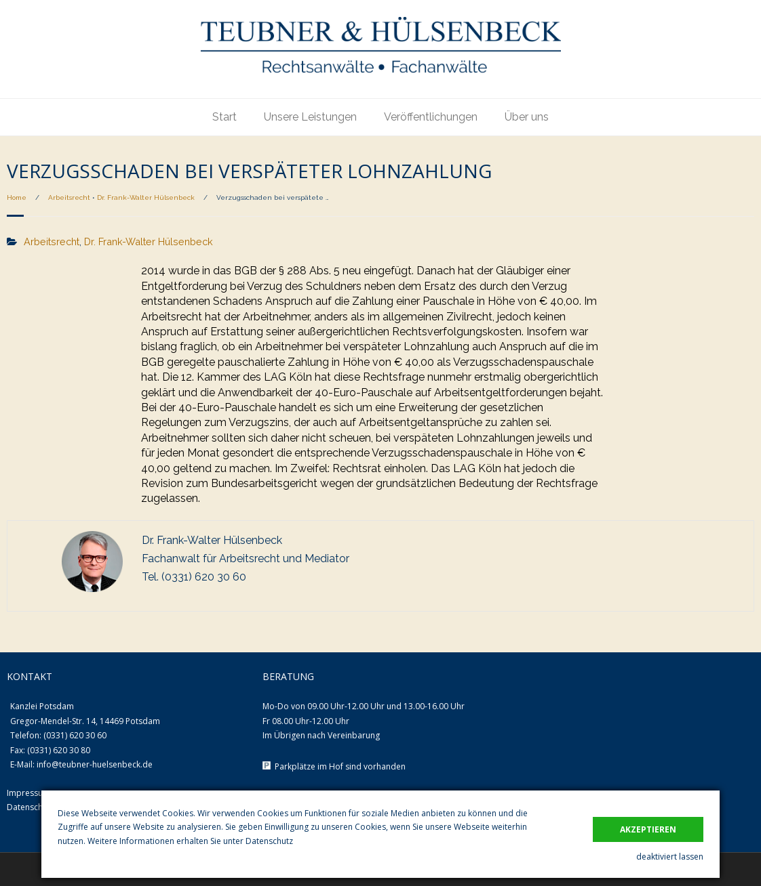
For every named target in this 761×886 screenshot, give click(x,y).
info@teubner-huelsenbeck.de (95, 764)
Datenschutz (269, 841)
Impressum (28, 793)
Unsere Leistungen (310, 116)
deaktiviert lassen (669, 856)
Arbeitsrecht (69, 197)
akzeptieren (648, 829)
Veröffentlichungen (430, 116)
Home (16, 197)
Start (224, 116)
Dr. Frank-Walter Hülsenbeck (146, 197)
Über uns (527, 116)
